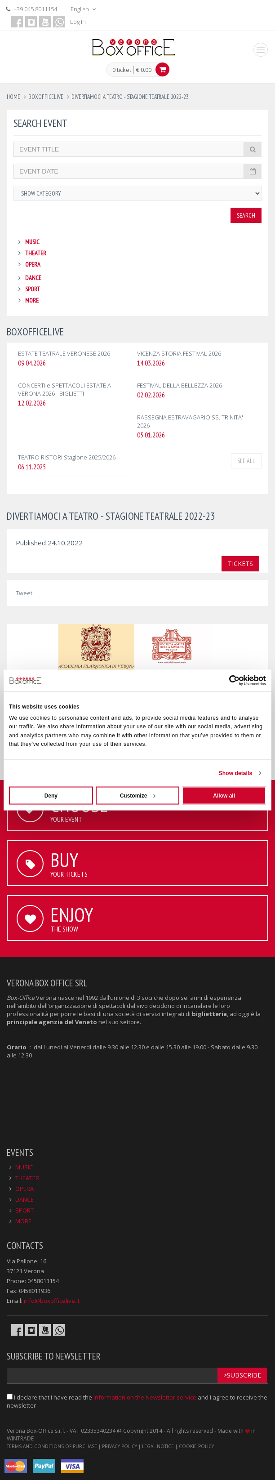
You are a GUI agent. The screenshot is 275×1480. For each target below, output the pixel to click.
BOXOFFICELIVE (35, 331)
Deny (51, 795)
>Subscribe (242, 1375)
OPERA (32, 264)
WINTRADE (20, 1438)
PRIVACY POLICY (119, 1446)
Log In (78, 22)
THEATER (35, 253)
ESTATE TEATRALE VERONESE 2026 (64, 353)
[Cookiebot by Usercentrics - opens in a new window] (226, 680)
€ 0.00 (143, 70)
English (84, 9)
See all (246, 461)
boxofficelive (45, 97)
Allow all (224, 795)
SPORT (32, 289)
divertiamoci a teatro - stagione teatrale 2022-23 (130, 97)
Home (13, 97)
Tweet (24, 593)
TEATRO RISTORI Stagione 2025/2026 (66, 457)
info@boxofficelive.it (52, 1301)
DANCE (33, 278)
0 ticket (121, 70)
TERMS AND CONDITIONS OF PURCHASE (52, 1446)
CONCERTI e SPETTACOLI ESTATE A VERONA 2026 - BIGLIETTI (64, 389)
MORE (32, 300)
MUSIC (32, 242)
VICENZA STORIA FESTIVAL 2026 (179, 353)
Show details (236, 773)
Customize (138, 795)
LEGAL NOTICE (158, 1446)
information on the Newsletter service (144, 1397)
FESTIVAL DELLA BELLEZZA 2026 (179, 385)
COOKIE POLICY (196, 1446)
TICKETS (240, 563)
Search (246, 215)
